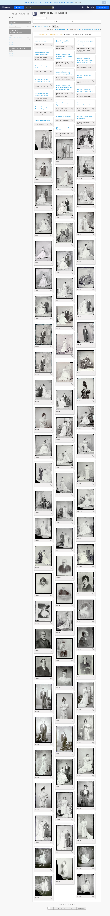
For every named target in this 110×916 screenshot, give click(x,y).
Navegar (18, 7)
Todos (11, 25)
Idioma (87, 7)
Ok (104, 2)
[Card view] (54, 26)
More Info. (78, 2)
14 (74, 908)
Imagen (11, 53)
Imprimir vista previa (40, 26)
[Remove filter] (45, 18)
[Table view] (57, 26)
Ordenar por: (50, 29)
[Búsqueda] (39, 7)
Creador (14, 22)
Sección (11, 45)
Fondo (11, 42)
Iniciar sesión (102, 7)
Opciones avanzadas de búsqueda (67, 22)
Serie (11, 40)
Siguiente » (81, 908)
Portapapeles (82, 7)
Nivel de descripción (16, 32)
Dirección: (73, 29)
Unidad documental (15, 38)
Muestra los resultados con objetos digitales (77, 34)
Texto (11, 56)
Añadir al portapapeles (51, 45)
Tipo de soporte (17, 48)
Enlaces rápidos (92, 7)
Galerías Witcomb (15, 27)
